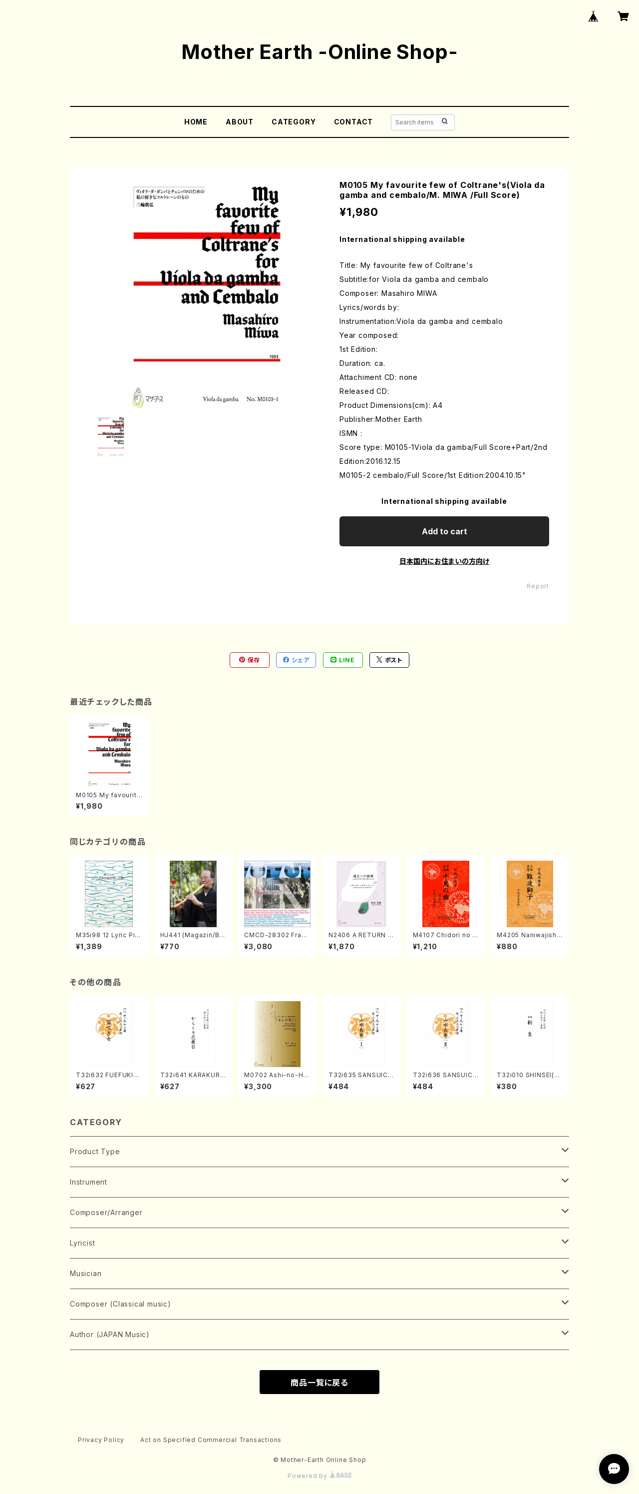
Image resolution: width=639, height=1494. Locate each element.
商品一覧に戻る (319, 1383)
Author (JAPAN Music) (110, 1334)
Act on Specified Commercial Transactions (211, 1440)
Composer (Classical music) (120, 1304)
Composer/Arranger (106, 1212)
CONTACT (353, 121)
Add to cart (444, 531)
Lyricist (82, 1243)
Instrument (88, 1182)
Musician (85, 1273)
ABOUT (240, 121)
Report (538, 586)
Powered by (319, 1476)
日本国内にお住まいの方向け (444, 561)
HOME (196, 121)
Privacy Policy (101, 1440)
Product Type (95, 1151)
